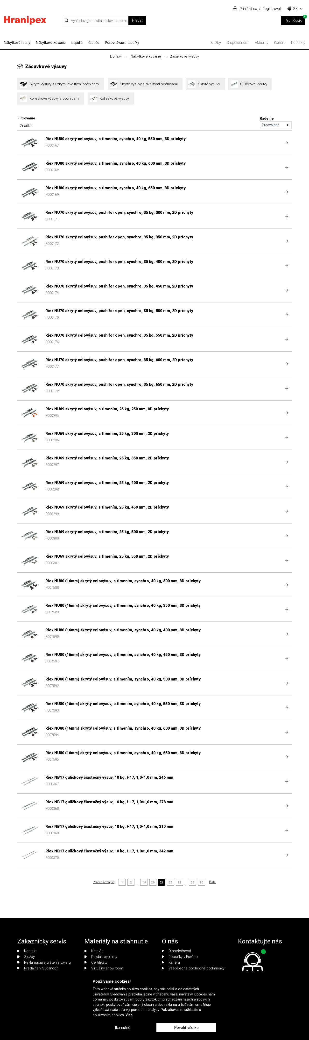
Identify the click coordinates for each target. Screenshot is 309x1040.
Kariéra (279, 42)
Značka (26, 126)
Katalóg (94, 951)
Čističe (93, 42)
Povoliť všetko (186, 1027)
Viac (129, 1015)
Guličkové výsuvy (250, 84)
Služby (215, 42)
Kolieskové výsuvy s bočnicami (50, 98)
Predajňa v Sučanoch (37, 968)
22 (171, 882)
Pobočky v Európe (180, 957)
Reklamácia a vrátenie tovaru (44, 962)
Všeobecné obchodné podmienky (193, 968)
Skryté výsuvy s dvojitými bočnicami (145, 84)
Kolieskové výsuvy (110, 98)
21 (162, 882)
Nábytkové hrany (17, 42)
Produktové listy (100, 957)
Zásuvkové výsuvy (184, 56)
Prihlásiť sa (248, 9)
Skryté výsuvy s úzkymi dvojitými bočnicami (60, 84)
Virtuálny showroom (103, 968)
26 (201, 882)
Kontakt (26, 951)
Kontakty (298, 42)
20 (153, 882)
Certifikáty (95, 962)
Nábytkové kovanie (51, 42)
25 (193, 882)
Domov (116, 56)
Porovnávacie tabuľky (122, 42)
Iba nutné (122, 1027)
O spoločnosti (238, 42)
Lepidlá (77, 42)
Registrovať (271, 9)
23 (179, 882)
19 (144, 882)
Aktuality (261, 42)
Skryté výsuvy (205, 84)
